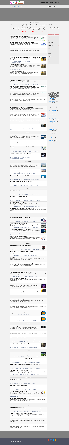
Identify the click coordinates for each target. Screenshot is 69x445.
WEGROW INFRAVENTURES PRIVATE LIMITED (18, 278)
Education (28, 132)
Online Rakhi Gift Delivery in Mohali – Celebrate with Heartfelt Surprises (22, 263)
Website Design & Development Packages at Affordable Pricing (21, 124)
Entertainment (28, 161)
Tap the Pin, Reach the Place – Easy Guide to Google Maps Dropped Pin (22, 107)
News (28, 270)
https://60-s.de (51, 126)
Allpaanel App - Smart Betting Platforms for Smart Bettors (20, 175)
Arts (28, 55)
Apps (28, 34)
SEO (28, 296)
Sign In (45, 2)
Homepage (42, 2)
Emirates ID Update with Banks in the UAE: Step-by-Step (19, 419)
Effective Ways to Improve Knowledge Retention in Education (20, 140)
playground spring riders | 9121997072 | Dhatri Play (19, 370)
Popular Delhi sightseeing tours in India (17, 407)
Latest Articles (19, 6)
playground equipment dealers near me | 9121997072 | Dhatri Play (21, 358)
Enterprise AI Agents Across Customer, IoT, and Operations (20, 36)
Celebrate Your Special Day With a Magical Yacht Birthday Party (21, 169)
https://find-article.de (52, 121)
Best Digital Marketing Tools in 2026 (16, 326)
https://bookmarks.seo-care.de (53, 143)
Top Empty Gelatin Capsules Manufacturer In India (18, 196)
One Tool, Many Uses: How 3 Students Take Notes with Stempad (21, 49)
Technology (28, 377)
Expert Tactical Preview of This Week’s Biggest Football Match (20, 352)
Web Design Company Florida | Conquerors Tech (18, 236)
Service (28, 323)
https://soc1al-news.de (52, 110)
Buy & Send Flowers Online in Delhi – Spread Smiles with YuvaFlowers (22, 251)
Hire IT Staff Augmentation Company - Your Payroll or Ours (20, 391)
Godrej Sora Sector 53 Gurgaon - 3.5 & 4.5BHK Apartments (20, 337)
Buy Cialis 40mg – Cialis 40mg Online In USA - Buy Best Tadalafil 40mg (22, 208)
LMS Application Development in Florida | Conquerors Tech (20, 223)
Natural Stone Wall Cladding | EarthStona (17, 64)
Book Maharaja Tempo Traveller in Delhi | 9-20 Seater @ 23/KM (21, 413)
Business (28, 78)
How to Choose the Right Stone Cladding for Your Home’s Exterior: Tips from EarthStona (25, 57)
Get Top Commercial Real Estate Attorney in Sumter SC (19, 343)
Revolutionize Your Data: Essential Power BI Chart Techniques (20, 153)
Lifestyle (28, 243)
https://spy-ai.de (52, 137)
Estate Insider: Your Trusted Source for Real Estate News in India (21, 272)
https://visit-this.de (51, 132)
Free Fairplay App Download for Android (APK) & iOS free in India (21, 181)
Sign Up (48, 2)
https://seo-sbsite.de (52, 129)
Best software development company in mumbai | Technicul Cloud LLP (22, 42)
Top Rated (15, 6)
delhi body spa (12, 257)
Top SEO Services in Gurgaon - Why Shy (17, 299)
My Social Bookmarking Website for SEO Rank (18, 316)
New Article (57, 2)
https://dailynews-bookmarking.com (53, 106)
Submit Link (52, 2)
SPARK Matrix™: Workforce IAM (15, 379)
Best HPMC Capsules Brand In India (16, 190)
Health (28, 188)
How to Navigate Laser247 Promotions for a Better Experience (20, 229)
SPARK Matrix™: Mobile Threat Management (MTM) (19, 385)
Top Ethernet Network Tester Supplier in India (18, 398)
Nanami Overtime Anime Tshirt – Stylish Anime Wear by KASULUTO (21, 245)
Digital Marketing (51, 42)
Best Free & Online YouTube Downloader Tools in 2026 (19, 113)
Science (49, 53)
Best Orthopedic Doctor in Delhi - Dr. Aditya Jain (18, 202)
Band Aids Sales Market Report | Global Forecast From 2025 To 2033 (21, 289)
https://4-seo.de (51, 140)
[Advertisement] (34, 14)
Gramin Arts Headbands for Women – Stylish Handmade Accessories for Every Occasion (25, 92)
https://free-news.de (52, 101)
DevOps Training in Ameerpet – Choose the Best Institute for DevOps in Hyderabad (24, 135)
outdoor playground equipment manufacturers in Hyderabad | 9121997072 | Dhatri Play (25, 364)
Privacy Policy (19, 441)
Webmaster (50, 62)
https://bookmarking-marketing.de (53, 113)
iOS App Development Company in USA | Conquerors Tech (20, 217)
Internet (28, 215)
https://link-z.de (52, 98)
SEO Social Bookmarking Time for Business (17, 310)
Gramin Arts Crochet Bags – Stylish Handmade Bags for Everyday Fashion (22, 86)
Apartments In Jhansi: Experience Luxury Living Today (19, 80)
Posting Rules (14, 441)
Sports (28, 350)
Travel (28, 405)
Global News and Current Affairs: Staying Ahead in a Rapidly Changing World (23, 284)
